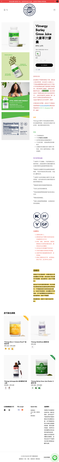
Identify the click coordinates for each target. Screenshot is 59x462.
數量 (37, 57)
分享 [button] (38, 69)
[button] (4, 10)
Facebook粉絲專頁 (44, 105)
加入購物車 (44, 65)
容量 (42, 49)
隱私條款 (33, 415)
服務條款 (33, 410)
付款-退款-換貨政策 (35, 412)
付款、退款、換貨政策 (29, 459)
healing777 (49, 108)
